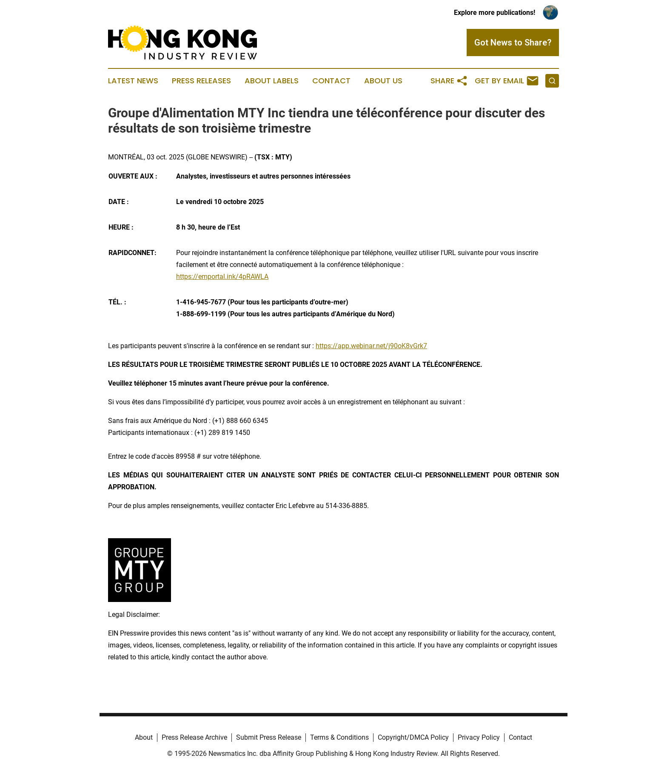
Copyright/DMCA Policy (413, 737)
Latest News (133, 80)
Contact (331, 80)
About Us (383, 80)
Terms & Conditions (339, 737)
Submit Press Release (268, 737)
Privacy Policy (479, 737)
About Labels (272, 80)
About (144, 737)
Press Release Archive (194, 737)
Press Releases (201, 80)
